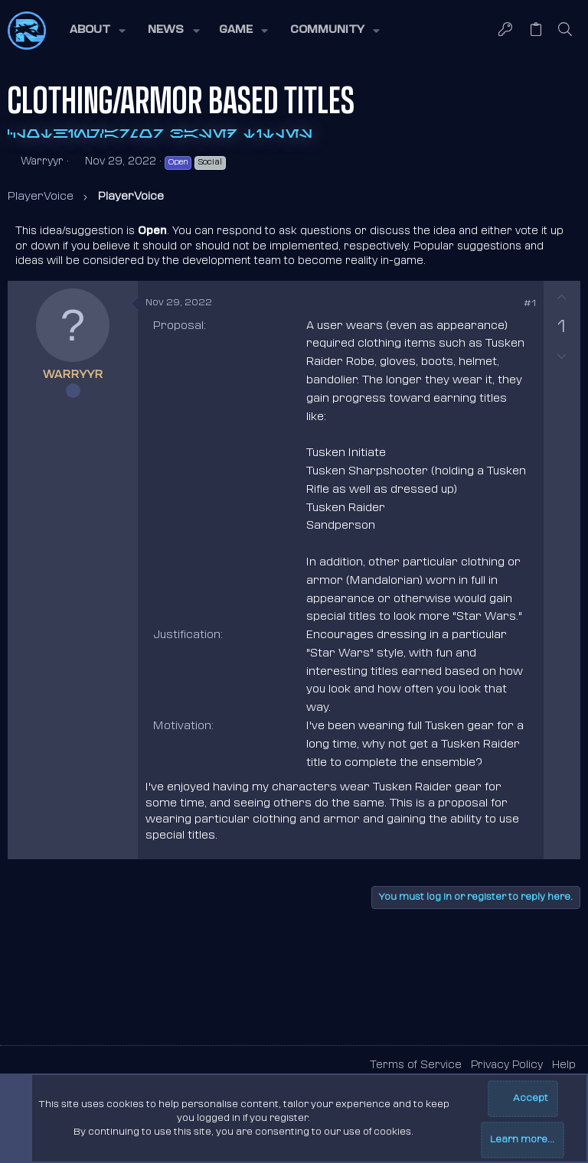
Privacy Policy (507, 1065)
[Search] (565, 30)
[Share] (508, 304)
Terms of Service (416, 1065)
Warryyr (42, 162)
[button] (96, 30)
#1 (530, 303)
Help (564, 1065)
